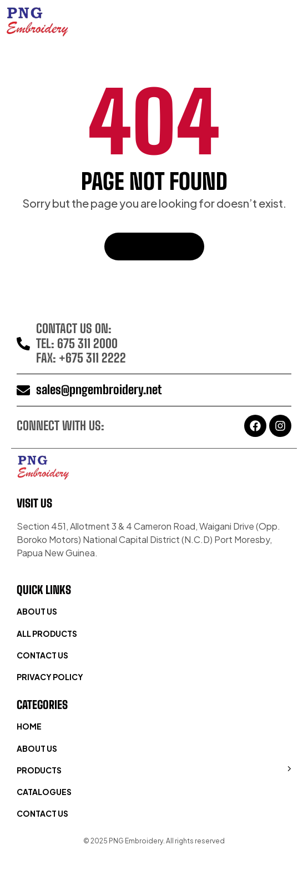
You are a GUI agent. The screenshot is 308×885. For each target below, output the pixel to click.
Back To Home (154, 246)
